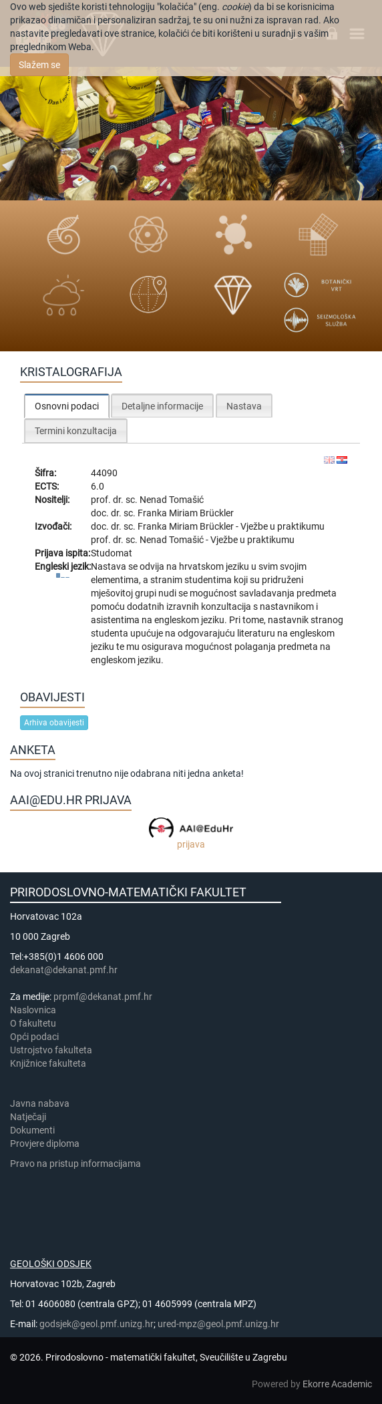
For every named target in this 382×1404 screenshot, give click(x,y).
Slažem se (39, 64)
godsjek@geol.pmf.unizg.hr (96, 1324)
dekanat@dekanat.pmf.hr (64, 969)
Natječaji (28, 1116)
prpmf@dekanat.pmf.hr (102, 996)
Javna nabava (39, 1103)
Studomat (111, 553)
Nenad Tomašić (172, 499)
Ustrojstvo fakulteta (51, 1050)
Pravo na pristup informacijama (77, 1163)
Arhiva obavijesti (54, 722)
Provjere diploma (44, 1143)
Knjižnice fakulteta (48, 1063)
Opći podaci (34, 1036)
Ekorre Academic (337, 1384)
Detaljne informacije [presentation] (162, 406)
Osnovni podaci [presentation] (67, 406)
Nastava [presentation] (244, 406)
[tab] (67, 405)
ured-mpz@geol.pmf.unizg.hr (218, 1324)
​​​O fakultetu (33, 1023)
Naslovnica (33, 1010)
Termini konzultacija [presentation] (76, 430)
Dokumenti (32, 1130)
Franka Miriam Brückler (186, 513)
